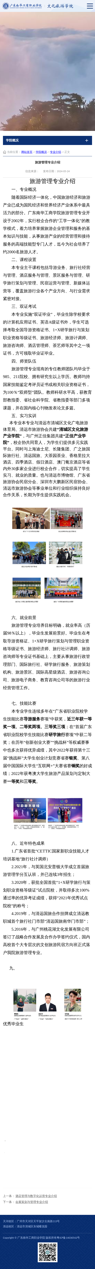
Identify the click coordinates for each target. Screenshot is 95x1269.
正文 (67, 152)
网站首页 (26, 152)
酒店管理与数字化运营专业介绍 (36, 1196)
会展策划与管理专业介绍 (31, 1202)
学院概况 (41, 152)
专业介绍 (55, 152)
